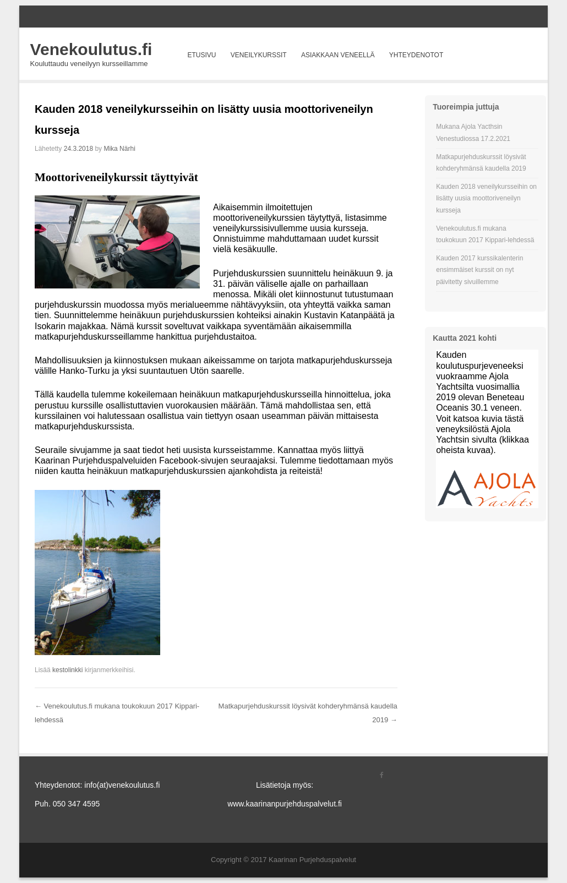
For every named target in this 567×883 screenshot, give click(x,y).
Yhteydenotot (416, 55)
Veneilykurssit (259, 55)
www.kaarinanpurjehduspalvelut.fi (284, 803)
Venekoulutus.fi (91, 49)
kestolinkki (67, 670)
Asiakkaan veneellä (337, 55)
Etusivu (201, 55)
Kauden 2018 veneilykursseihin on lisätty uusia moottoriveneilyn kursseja (486, 198)
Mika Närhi (119, 148)
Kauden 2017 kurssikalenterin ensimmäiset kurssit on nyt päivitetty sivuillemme (479, 270)
